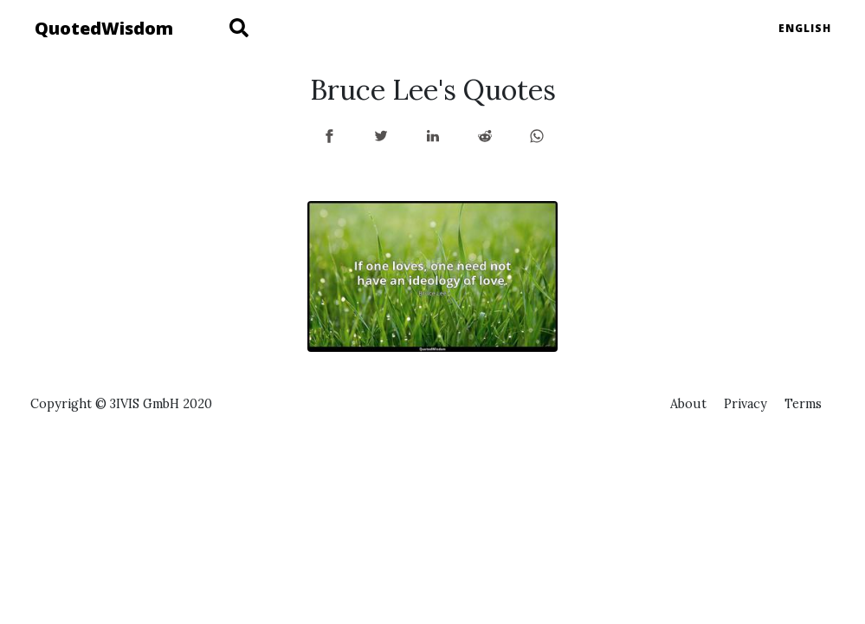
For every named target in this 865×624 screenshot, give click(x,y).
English (804, 28)
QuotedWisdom (104, 28)
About (688, 404)
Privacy (745, 404)
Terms (803, 404)
